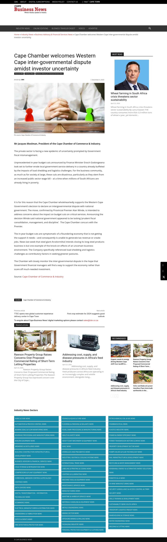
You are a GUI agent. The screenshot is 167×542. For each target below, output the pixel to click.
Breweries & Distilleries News (27, 446)
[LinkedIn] (164, 265)
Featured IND (19, 74)
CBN (16, 2)
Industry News (23, 28)
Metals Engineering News (72, 508)
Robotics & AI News (117, 478)
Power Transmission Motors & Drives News (127, 441)
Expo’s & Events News (23, 519)
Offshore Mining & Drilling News (76, 519)
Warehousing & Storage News (121, 515)
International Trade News (73, 463)
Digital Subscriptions (39, 2)
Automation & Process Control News (30, 424)
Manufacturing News (71, 491)
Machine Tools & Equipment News (76, 480)
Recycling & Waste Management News (124, 463)
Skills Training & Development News (124, 499)
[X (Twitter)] (164, 277)
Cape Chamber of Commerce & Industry (43, 276)
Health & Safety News (71, 435)
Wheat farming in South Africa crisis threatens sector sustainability (129, 96)
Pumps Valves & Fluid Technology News (125, 452)
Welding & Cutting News (119, 526)
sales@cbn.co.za (90, 320)
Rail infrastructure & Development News (126, 457)
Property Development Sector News (124, 446)
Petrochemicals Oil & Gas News (122, 418)
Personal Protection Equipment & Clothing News (83, 530)
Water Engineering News (119, 521)
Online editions (40, 28)
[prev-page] (112, 396)
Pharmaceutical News (118, 424)
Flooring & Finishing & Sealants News (77, 424)
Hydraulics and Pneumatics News (76, 452)
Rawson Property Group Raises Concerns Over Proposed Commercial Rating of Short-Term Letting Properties (34, 359)
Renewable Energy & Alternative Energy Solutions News (130, 471)
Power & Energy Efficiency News (122, 435)
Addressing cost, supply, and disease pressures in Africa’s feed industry (82, 358)
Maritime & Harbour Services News (76, 496)
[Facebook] (164, 271)
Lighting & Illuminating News (74, 474)
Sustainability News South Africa (123, 504)
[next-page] (116, 396)
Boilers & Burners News (25, 441)
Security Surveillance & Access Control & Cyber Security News (129, 491)
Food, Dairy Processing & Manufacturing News (81, 430)
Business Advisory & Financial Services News (54, 34)
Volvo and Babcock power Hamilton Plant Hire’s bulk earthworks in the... (143, 388)
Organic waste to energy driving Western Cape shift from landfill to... (120, 361)
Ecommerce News (22, 502)
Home (16, 34)
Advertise (93, 28)
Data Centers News (23, 487)
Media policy (58, 2)
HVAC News (66, 446)
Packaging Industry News (73, 524)
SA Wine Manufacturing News (121, 484)
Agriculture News (22, 418)
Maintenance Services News (73, 485)
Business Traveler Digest (63, 28)
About (23, 2)
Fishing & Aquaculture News (74, 418)
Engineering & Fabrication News (28, 514)
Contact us (72, 2)
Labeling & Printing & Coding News (76, 469)
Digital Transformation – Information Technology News (31, 495)
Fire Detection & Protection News (29, 525)
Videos (82, 28)
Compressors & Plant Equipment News (31, 472)
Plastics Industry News (119, 430)
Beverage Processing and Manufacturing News (35, 435)
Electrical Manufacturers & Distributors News (35, 508)
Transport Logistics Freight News (123, 510)
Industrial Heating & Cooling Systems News (80, 457)
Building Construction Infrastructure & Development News (32, 454)
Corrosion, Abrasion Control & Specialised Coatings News (33, 480)
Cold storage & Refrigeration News (30, 467)
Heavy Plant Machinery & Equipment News (79, 441)
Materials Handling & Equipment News (78, 502)
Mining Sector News (70, 513)
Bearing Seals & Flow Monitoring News (31, 430)
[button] (150, 28)
